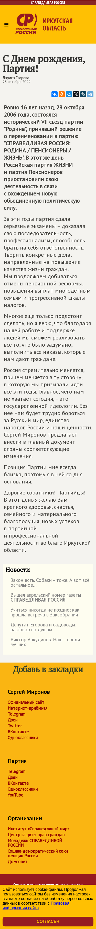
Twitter (15, 726)
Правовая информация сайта (36, 905)
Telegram (16, 714)
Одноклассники (23, 737)
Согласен (48, 921)
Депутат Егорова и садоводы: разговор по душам (40, 627)
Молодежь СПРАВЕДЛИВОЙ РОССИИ (35, 843)
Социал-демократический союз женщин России (38, 853)
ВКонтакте (18, 731)
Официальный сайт (26, 702)
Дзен (12, 720)
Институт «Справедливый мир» (38, 829)
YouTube (15, 795)
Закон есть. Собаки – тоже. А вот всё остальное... (47, 583)
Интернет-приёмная (27, 708)
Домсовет (17, 861)
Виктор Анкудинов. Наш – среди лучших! (42, 642)
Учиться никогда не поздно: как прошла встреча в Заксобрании (42, 612)
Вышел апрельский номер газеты (43, 598)
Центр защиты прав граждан (36, 834)
